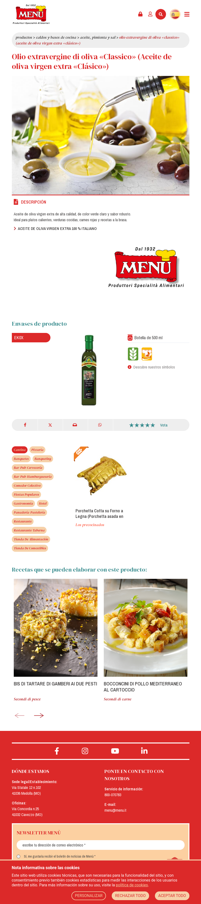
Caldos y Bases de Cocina (56, 37)
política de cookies (132, 885)
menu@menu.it (115, 810)
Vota (164, 425)
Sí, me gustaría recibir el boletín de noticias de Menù (59, 856)
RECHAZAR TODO (130, 895)
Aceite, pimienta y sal (97, 37)
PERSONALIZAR (89, 895)
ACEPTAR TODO (172, 895)
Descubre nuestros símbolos (154, 367)
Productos (24, 37)
